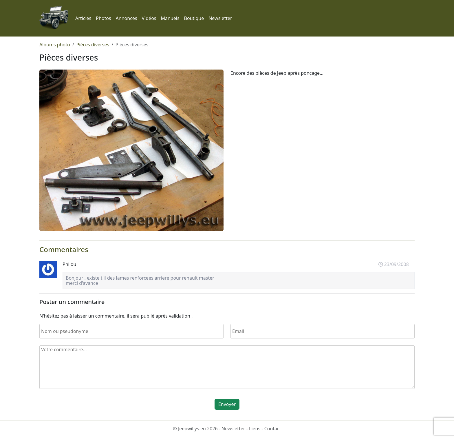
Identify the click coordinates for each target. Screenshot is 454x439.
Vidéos (149, 18)
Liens (254, 428)
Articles (83, 18)
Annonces (126, 18)
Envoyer (227, 404)
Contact (272, 428)
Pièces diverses (92, 44)
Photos (103, 18)
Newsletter (220, 18)
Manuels (170, 18)
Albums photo (54, 44)
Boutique (194, 18)
